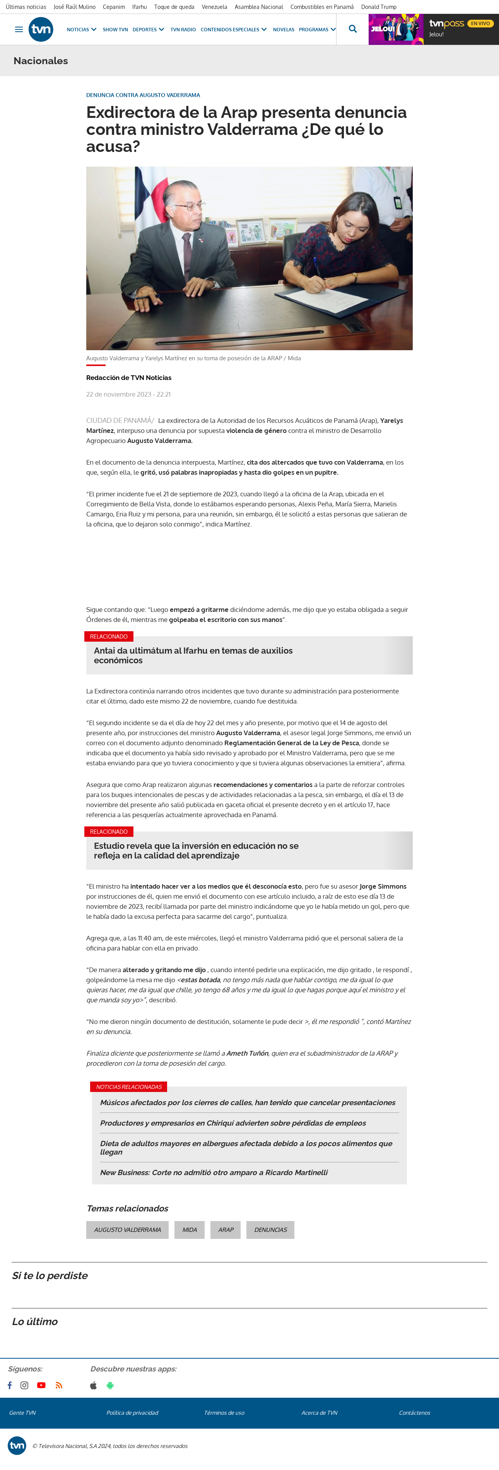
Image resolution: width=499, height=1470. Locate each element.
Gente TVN (22, 1412)
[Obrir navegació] (19, 29)
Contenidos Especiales (234, 29)
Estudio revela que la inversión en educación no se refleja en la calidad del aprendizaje (196, 850)
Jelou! (436, 34)
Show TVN (115, 29)
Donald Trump (378, 6)
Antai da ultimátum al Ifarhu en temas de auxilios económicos (193, 655)
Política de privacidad (132, 1412)
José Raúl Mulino (75, 6)
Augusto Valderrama (127, 1229)
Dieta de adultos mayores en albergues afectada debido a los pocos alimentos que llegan (246, 1147)
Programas (318, 29)
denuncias (270, 1229)
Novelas (283, 29)
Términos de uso (224, 1412)
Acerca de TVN (319, 1412)
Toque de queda (174, 6)
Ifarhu (139, 6)
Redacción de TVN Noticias (128, 378)
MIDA (189, 1229)
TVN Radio (183, 29)
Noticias (82, 29)
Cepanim (114, 6)
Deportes (149, 29)
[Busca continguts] (352, 29)
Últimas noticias (26, 6)
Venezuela (214, 6)
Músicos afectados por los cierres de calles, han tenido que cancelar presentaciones (247, 1102)
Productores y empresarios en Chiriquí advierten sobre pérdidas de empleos (233, 1123)
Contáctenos (414, 1412)
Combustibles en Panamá (322, 6)
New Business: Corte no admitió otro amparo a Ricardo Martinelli (213, 1172)
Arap (225, 1229)
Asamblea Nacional (259, 6)
